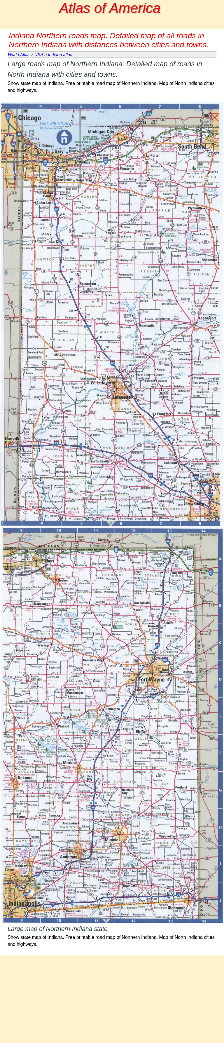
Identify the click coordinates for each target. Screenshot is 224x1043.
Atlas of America (110, 8)
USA (38, 54)
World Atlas (18, 54)
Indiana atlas (60, 54)
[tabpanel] (112, 80)
